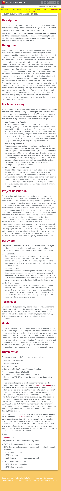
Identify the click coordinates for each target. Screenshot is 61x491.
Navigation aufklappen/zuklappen (2, 6)
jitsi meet (21, 417)
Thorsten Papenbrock (42, 385)
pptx (16, 437)
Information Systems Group (49, 6)
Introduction (8, 437)
